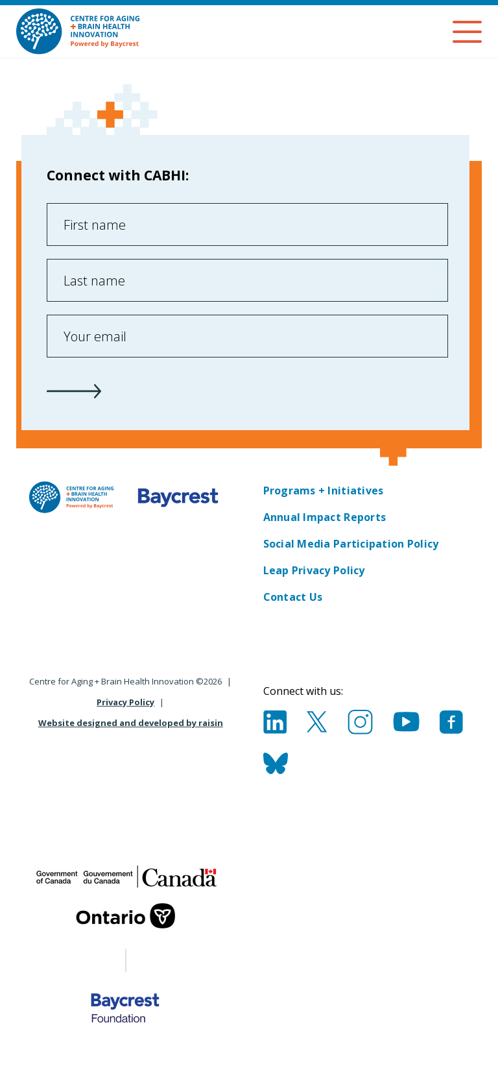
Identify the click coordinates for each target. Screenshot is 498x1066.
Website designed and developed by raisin (130, 723)
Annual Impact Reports (324, 517)
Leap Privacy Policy (314, 570)
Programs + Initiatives (323, 490)
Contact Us (293, 597)
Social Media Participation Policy (351, 544)
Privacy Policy (125, 702)
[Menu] (467, 32)
